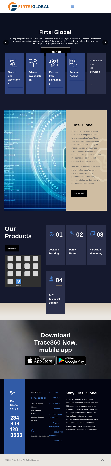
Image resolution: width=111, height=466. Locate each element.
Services (56, 409)
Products (56, 403)
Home (55, 392)
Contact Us (57, 441)
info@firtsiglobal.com (40, 436)
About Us (56, 398)
